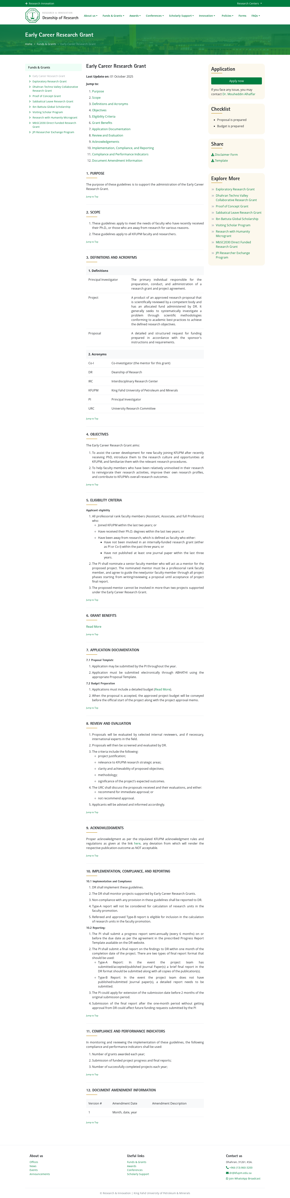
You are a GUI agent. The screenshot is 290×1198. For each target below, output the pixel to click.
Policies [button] (226, 15)
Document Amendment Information (117, 160)
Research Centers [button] (248, 3)
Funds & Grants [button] (112, 15)
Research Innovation (41, 3)
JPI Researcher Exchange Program (53, 132)
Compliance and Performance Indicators (120, 154)
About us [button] (89, 15)
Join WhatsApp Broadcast (243, 1178)
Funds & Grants (46, 44)
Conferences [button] (154, 15)
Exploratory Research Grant (50, 81)
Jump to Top (92, 196)
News (33, 1166)
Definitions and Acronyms (110, 104)
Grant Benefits (102, 123)
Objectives (99, 110)
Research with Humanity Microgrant (55, 117)
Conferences (135, 1170)
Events (34, 1170)
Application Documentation (111, 129)
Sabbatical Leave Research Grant (53, 101)
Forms (242, 15)
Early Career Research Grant (49, 76)
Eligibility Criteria (103, 116)
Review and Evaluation (107, 135)
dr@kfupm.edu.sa (239, 1173)
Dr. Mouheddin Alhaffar (238, 94)
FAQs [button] (255, 15)
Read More (93, 627)
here (137, 843)
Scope (96, 98)
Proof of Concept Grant (47, 96)
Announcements (40, 1174)
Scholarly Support (138, 1174)
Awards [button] (134, 15)
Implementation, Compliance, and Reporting (123, 148)
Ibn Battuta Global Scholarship (51, 107)
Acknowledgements (105, 142)
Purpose (98, 91)
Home (28, 44)
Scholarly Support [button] (180, 15)
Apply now (236, 81)
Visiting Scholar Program (48, 112)
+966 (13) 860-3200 (239, 1167)
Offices (34, 1162)
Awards (131, 1166)
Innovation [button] (206, 15)
